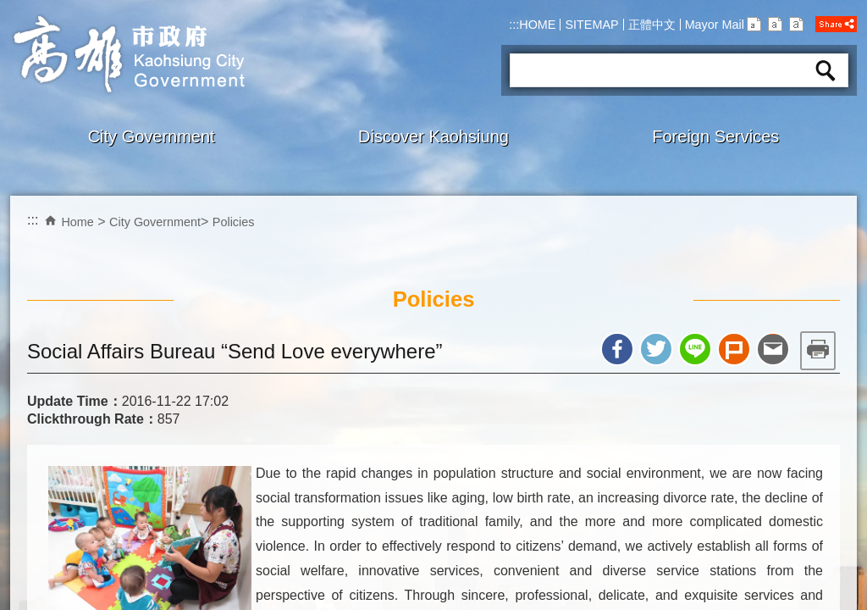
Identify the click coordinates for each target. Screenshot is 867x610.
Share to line (695, 349)
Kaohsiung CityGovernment (127, 54)
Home (77, 222)
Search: (531, 47)
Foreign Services (715, 136)
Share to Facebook (617, 349)
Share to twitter (656, 349)
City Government (151, 136)
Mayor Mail (714, 24)
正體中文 (652, 24)
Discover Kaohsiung (433, 136)
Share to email (773, 349)
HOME (537, 24)
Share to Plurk (734, 349)
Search (825, 70)
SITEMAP (591, 24)
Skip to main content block (8, 8)
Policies (234, 222)
